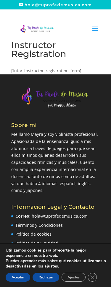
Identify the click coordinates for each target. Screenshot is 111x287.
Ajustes (73, 277)
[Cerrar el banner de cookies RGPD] (92, 277)
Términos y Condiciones (39, 225)
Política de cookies (33, 234)
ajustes (51, 266)
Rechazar (45, 277)
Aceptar (18, 277)
